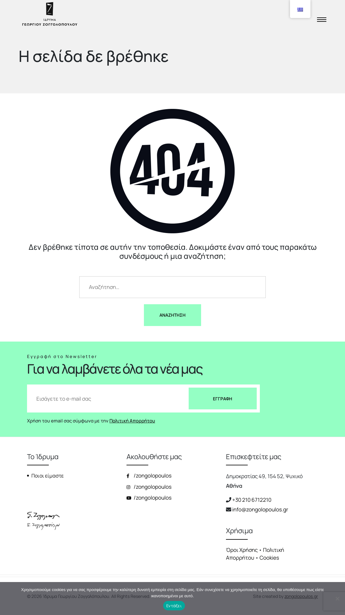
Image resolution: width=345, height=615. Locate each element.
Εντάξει (174, 605)
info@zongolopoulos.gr (260, 509)
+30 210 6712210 (251, 499)
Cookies (269, 557)
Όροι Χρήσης (242, 549)
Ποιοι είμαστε (47, 475)
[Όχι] (337, 598)
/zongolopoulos (149, 475)
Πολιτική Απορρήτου (132, 420)
